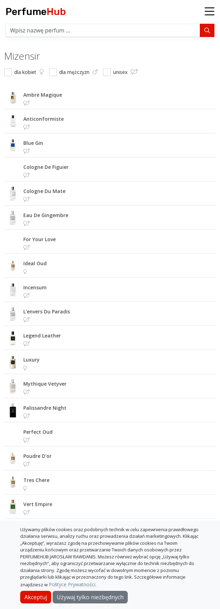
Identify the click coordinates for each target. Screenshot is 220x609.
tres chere (36, 480)
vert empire (37, 504)
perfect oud (38, 432)
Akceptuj (35, 597)
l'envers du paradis (46, 311)
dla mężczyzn (78, 72)
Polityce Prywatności (72, 584)
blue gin (33, 143)
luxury (31, 359)
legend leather (42, 335)
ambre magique (42, 94)
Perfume (36, 11)
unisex (125, 72)
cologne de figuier (46, 167)
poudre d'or (37, 456)
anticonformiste (43, 119)
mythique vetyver (44, 383)
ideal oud (35, 263)
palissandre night (44, 407)
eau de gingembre (45, 215)
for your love (39, 239)
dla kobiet (29, 72)
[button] (209, 12)
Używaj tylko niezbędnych (90, 597)
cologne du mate (44, 191)
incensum (35, 287)
